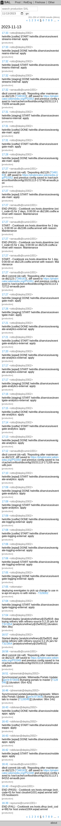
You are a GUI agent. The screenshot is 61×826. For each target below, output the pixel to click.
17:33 (5, 33)
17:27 (5, 168)
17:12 (5, 451)
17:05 (5, 572)
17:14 (5, 422)
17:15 (5, 408)
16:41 (5, 764)
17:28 (5, 154)
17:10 (5, 473)
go (27, 13)
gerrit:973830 (11, 679)
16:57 (5, 634)
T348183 (21, 96)
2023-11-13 (11, 27)
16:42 (5, 750)
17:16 (5, 394)
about (54, 822)
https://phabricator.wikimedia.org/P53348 (30, 771)
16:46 (5, 690)
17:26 (5, 308)
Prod (17, 2)
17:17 (5, 365)
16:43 (5, 707)
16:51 (5, 673)
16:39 (5, 803)
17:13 (5, 436)
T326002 (43, 593)
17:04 (5, 601)
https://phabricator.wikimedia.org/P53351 (30, 280)
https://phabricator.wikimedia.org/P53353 (30, 97)
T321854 (7, 624)
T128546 (24, 699)
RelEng (27, 2)
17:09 (5, 487)
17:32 (5, 61)
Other (51, 2)
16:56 (5, 651)
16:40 (5, 786)
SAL (5, 2)
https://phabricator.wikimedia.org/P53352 (30, 176)
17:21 (5, 323)
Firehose (40, 2)
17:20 (5, 351)
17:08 (5, 530)
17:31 (5, 111)
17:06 (5, 544)
